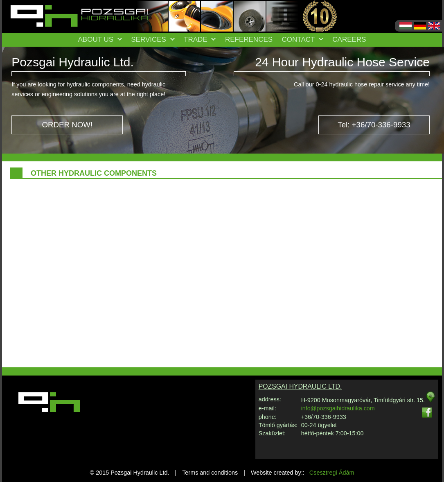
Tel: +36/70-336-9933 (374, 124)
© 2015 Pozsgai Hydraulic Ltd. (129, 472)
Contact (302, 39)
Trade (200, 39)
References (249, 39)
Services (152, 39)
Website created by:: (302, 472)
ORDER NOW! (67, 124)
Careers (349, 39)
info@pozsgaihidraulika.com (338, 408)
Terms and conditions (210, 472)
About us (100, 39)
